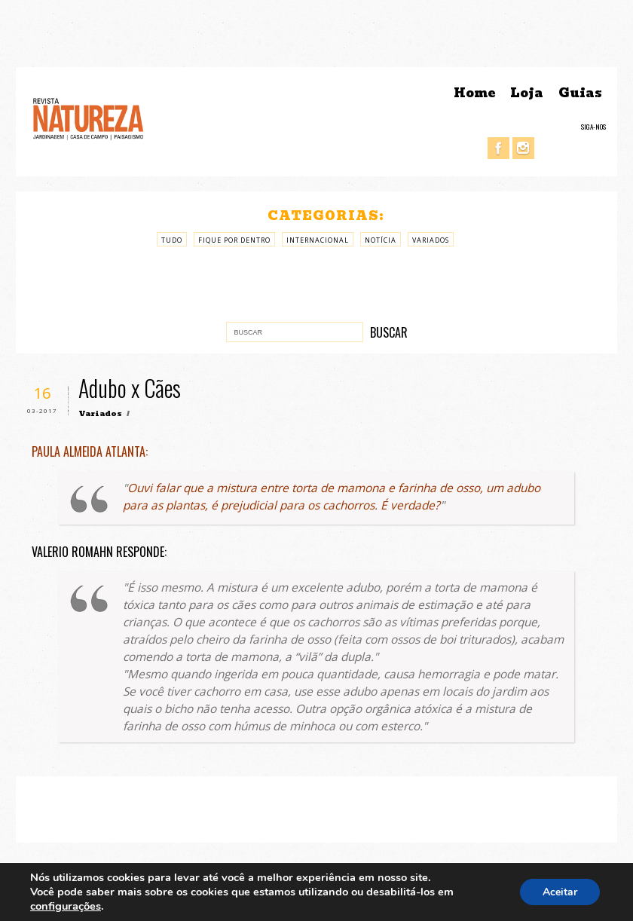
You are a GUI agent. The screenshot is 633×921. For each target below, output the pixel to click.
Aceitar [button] (560, 892)
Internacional (317, 240)
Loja (526, 93)
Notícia (380, 240)
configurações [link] (65, 905)
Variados (430, 240)
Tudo (171, 240)
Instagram (523, 148)
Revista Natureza (88, 118)
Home (474, 93)
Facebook (498, 148)
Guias (580, 93)
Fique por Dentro (234, 240)
